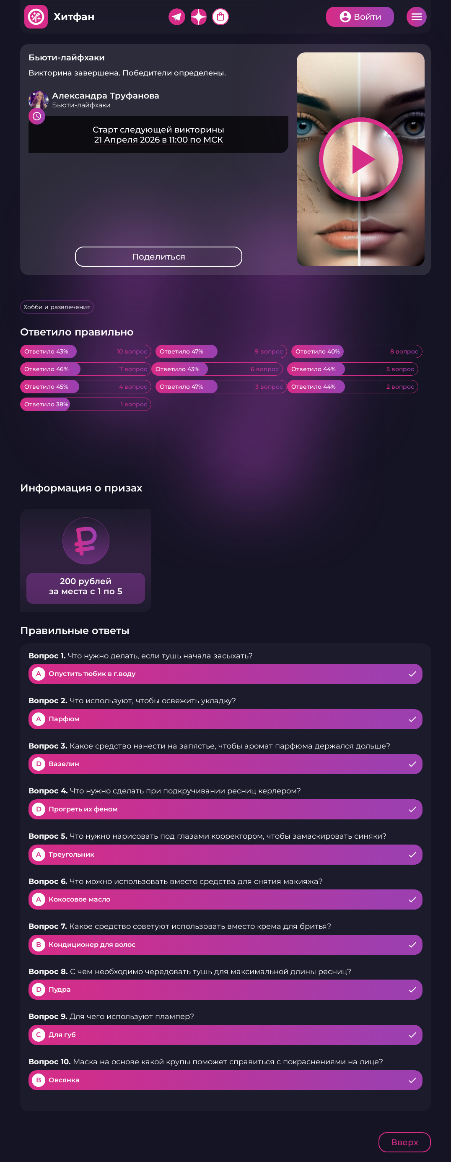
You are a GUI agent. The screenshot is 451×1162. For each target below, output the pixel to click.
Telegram (177, 17)
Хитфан (74, 16)
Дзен (199, 17)
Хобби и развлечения (57, 307)
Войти (367, 17)
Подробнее (158, 134)
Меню (417, 17)
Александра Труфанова (105, 96)
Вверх (404, 1142)
